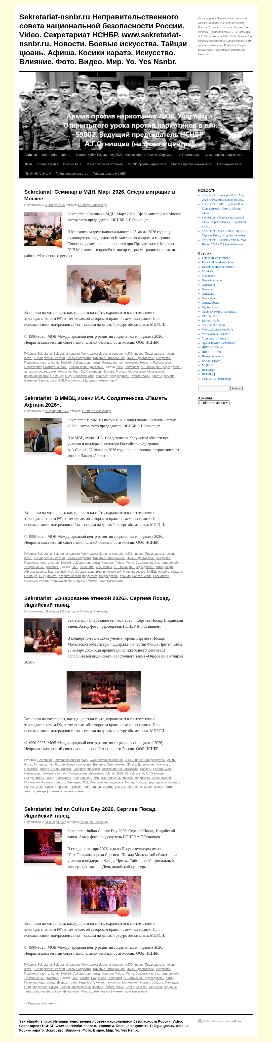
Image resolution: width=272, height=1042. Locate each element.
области (176, 571)
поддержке (89, 576)
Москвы (121, 371)
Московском (155, 371)
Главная (31, 155)
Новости (145, 362)
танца (97, 787)
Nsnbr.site (208, 293)
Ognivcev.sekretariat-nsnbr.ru (219, 311)
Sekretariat (45, 353)
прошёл (173, 782)
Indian (102, 978)
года (76, 778)
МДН (84, 371)
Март (76, 371)
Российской (161, 576)
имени (100, 571)
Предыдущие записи (40, 1003)
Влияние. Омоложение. (109, 358)
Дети (28, 164)
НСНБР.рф (208, 374)
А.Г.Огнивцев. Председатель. (145, 353)
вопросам (40, 371)
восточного (63, 778)
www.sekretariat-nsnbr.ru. (106, 353)
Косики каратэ (47, 164)
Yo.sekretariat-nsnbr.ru (215, 338)
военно (41, 571)
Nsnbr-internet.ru (212, 280)
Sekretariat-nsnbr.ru (66, 353)
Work (84, 353)
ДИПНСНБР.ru (211, 352)
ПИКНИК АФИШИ (38, 173)
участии (44, 580)
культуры (114, 982)
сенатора (30, 580)
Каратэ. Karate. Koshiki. (55, 362)
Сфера (43, 380)
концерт (101, 982)
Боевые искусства (78, 358)
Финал (148, 787)
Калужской (114, 571)
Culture (85, 978)
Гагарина (30, 982)
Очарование (98, 782)
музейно (163, 571)
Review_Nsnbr (211, 320)
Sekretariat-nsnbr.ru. (56, 155)
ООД (68, 376)
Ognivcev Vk (210, 307)
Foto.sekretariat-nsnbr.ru (216, 258)
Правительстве (83, 376)
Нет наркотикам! (229, 164)
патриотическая (70, 576)
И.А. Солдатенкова (81, 571)
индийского (142, 778)
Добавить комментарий (101, 380)
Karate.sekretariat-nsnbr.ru (218, 262)
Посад (129, 782)
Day (93, 978)
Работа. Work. (162, 362)
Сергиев (61, 787)
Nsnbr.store (209, 298)
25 (126, 773)
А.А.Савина (104, 567)
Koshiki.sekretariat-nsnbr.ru (218, 267)
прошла (125, 576)
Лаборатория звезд (86, 362)
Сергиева (75, 787)
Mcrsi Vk (207, 271)
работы (157, 376)
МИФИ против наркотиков (147, 164)
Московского (137, 371)
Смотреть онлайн (55, 367)
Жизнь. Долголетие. (141, 358)
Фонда (158, 787)
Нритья (47, 782)
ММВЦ (151, 571)
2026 (119, 367)
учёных (120, 787)
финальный (71, 991)
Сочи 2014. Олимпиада (216, 379)
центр (81, 580)
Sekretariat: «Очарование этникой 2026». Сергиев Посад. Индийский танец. (224, 222)
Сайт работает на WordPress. (222, 1021)
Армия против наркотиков (224, 155)
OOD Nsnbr (209, 316)
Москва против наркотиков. (191, 164)
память (52, 576)
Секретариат (33, 367)
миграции (96, 371)
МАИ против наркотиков (105, 164)
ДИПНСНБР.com (213, 347)
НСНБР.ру (208, 370)
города (85, 778)
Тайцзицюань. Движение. (86, 367)
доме (52, 371)
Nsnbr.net (207, 289)
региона (168, 376)
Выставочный (57, 571)
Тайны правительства (72, 173)
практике (102, 376)
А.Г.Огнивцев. (189, 155)
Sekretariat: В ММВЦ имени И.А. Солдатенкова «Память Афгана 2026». (223, 208)
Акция (169, 567)
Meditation (208, 275)
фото (53, 380)
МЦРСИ (207, 365)
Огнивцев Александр (92, 205)
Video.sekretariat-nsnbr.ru (217, 329)
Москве (109, 371)
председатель (119, 376)
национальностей (36, 376)
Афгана (29, 571)
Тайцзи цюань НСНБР (109, 173)
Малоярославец (134, 571)
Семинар (30, 380)
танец (87, 787)
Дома (95, 778)
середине (170, 987)
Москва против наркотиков (120, 362)
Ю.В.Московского (70, 380)
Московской (32, 782)
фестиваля (134, 787)
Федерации (59, 580)
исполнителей (161, 778)
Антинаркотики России (49, 358)
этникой (29, 791)
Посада (141, 782)
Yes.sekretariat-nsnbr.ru (216, 334)
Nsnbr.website (210, 302)
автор (28, 371)
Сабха (49, 787)
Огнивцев (56, 376)
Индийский (125, 778)
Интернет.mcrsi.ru (213, 356)
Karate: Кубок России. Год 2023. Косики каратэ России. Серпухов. (125, 155)
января (41, 791)
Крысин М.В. (72, 164)
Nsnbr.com (208, 284)
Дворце (62, 982)
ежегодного (108, 778)
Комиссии (64, 371)
